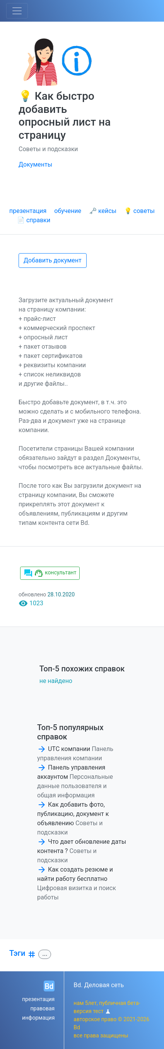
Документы (35, 164)
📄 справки (33, 220)
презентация (27, 211)
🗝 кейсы (102, 211)
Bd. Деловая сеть (98, 985)
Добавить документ (53, 260)
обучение (67, 211)
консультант (50, 573)
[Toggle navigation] (17, 11)
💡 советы (139, 211)
